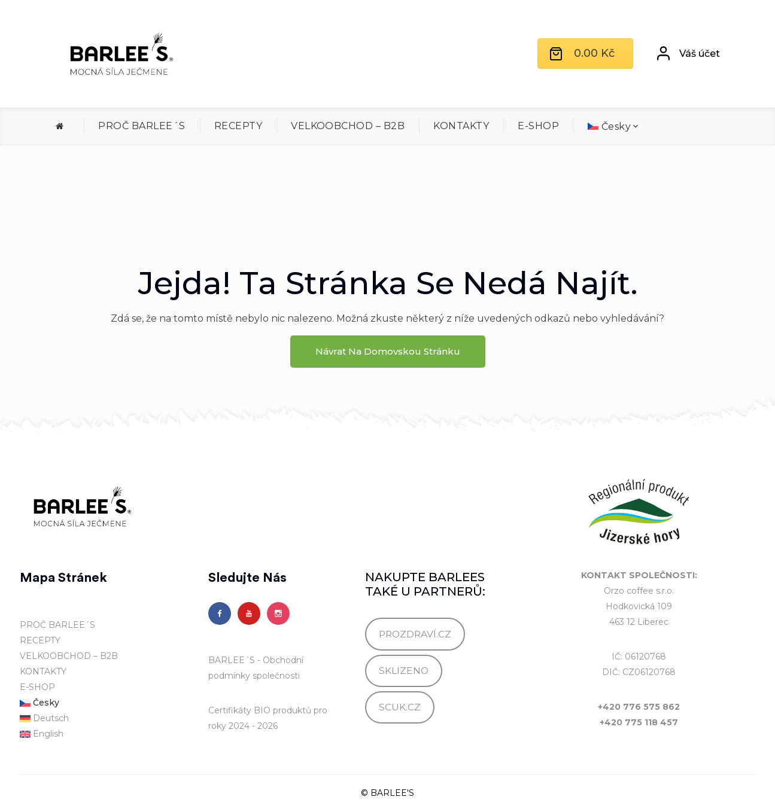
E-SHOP (538, 126)
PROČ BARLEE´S (141, 126)
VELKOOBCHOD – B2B (348, 126)
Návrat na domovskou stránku (387, 351)
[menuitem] (613, 126)
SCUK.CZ (400, 707)
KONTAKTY (461, 126)
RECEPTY (238, 126)
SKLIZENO (403, 670)
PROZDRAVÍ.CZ (415, 634)
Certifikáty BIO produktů (259, 710)
